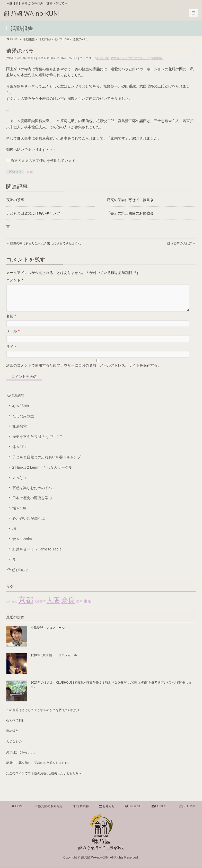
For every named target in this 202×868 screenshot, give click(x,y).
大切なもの (14, 747)
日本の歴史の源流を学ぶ (32, 503)
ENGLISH (133, 806)
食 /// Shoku (22, 544)
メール (13, 337)
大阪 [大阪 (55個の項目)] (53, 606)
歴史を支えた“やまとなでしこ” (130, 58)
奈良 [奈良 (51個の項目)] (68, 606)
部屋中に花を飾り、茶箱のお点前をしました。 (38, 769)
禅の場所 (12, 737)
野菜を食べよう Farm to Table (37, 555)
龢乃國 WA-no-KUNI (32, 13)
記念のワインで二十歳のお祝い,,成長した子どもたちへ (44, 779)
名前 (11, 322)
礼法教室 (19, 432)
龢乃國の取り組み (48, 806)
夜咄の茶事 (15, 199)
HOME (17, 806)
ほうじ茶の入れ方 (181, 243)
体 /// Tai (19, 452)
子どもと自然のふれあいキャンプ (33, 213)
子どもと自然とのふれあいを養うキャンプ (46, 463)
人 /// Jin (19, 483)
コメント (14, 280)
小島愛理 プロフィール (48, 634)
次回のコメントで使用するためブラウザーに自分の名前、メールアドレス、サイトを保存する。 (83, 371)
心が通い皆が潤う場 (28, 524)
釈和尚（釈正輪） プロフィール (54, 661)
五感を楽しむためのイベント (35, 493)
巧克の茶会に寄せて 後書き (130, 199)
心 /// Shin (103, 58)
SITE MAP (187, 806)
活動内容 (157, 58)
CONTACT (160, 806)
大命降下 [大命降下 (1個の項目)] (40, 607)
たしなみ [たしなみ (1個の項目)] (11, 607)
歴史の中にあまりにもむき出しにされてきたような (43, 243)
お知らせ (20, 576)
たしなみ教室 (23, 422)
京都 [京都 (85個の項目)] (25, 606)
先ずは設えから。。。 (21, 758)
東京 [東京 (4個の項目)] (87, 607)
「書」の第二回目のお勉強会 (130, 213)
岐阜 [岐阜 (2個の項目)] (79, 607)
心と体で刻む (15, 726)
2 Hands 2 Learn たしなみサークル (42, 473)
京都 (30, 172)
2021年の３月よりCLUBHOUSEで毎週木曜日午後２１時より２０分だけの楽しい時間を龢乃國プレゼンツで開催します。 (111, 690)
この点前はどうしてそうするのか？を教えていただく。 (44, 716)
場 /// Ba (19, 514)
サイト (11, 352)
